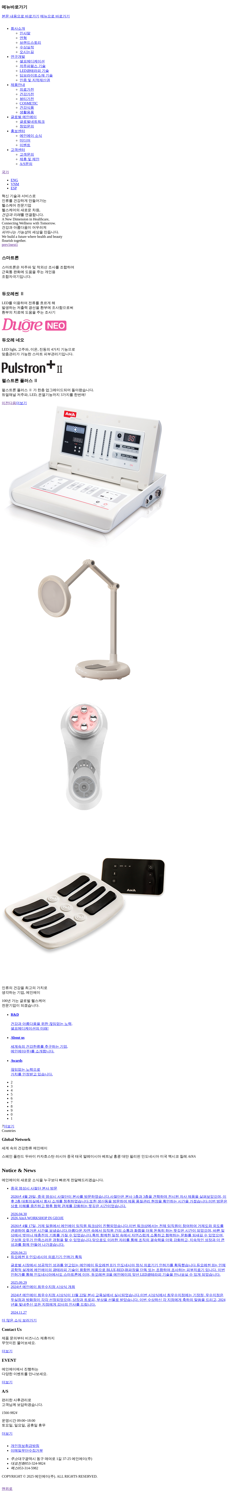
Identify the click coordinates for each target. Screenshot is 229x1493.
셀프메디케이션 (32, 61)
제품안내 (18, 85)
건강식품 (27, 107)
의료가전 (27, 89)
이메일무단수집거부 (27, 1450)
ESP (14, 188)
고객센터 (18, 150)
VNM (15, 184)
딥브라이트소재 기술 (36, 75)
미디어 (25, 140)
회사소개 (18, 28)
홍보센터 (18, 131)
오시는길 (27, 52)
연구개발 (18, 57)
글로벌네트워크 (32, 121)
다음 (12, 403)
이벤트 (25, 145)
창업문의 (27, 126)
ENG (14, 180)
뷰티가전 (27, 99)
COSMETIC (29, 103)
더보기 (21, 403)
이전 (5, 403)
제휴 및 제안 (29, 159)
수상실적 (27, 47)
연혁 (23, 38)
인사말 (25, 33)
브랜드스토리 (30, 42)
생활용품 (27, 112)
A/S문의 (26, 164)
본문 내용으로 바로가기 (20, 16)
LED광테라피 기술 (34, 71)
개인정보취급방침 (25, 1446)
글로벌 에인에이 (24, 117)
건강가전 (27, 94)
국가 (5, 172)
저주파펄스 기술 (33, 66)
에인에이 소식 (31, 136)
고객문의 (27, 154)
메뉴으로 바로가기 (55, 16)
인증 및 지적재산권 (35, 80)
